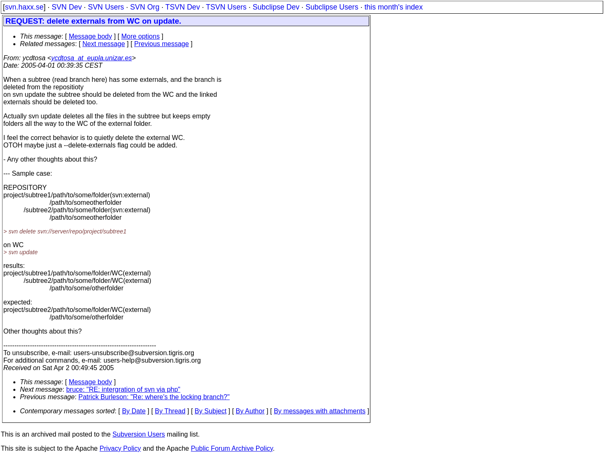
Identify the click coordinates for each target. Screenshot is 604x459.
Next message (103, 43)
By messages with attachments (320, 411)
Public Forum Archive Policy (232, 448)
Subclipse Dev (276, 7)
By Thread (170, 411)
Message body (90, 36)
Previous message (161, 43)
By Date (133, 411)
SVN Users (106, 7)
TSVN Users (226, 7)
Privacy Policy (120, 448)
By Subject (210, 411)
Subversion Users (139, 434)
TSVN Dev (182, 7)
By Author (250, 411)
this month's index (394, 7)
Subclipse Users (332, 7)
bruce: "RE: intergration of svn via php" (123, 389)
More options (140, 36)
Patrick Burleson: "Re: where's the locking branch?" (154, 396)
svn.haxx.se (24, 7)
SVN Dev (66, 7)
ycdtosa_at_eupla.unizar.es (91, 57)
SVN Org (144, 7)
